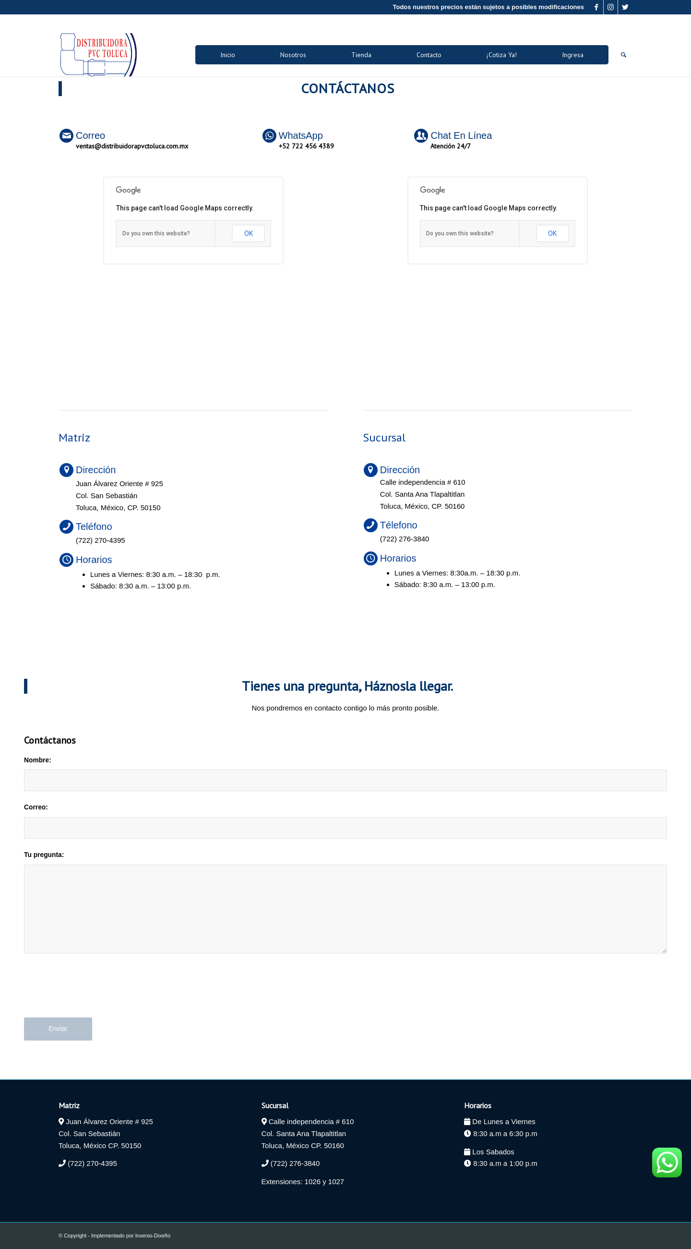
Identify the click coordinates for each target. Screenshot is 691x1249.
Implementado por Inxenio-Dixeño (130, 1235)
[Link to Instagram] (611, 7)
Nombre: (37, 760)
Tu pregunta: (44, 854)
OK (248, 233)
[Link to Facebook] (596, 7)
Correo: (36, 807)
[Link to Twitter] (625, 7)
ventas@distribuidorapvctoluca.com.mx (132, 146)
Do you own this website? (156, 233)
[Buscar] (623, 54)
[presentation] (97, 993)
